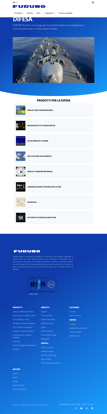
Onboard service (47, 351)
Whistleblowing (65, 404)
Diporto (44, 311)
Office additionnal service (50, 363)
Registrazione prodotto (78, 328)
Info (39, 13)
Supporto (50, 13)
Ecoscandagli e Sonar (21, 319)
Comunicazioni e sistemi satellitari (22, 336)
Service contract (47, 347)
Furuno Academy (19, 389)
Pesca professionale (49, 335)
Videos (15, 373)
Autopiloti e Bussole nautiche (24, 323)
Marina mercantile (48, 319)
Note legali (76, 404)
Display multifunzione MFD (23, 311)
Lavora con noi (75, 315)
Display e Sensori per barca (23, 331)
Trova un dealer (65, 13)
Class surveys (46, 359)
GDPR (84, 404)
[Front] (29, 6)
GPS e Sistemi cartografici (23, 327)
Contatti (72, 324)
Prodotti (18, 13)
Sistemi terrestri (47, 331)
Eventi (15, 377)
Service (30, 13)
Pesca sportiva (46, 315)
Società (72, 311)
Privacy (90, 404)
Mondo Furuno (18, 385)
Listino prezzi (74, 336)
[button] (15, 2)
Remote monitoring (48, 355)
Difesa (43, 327)
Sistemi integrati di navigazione (24, 345)
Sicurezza (16, 341)
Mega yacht (45, 339)
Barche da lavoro (47, 323)
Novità (15, 381)
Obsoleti (16, 349)
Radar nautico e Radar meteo (24, 315)
